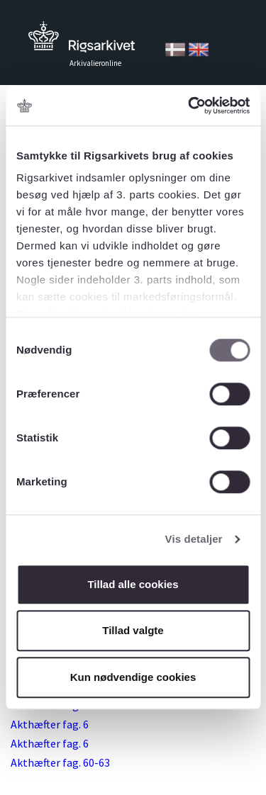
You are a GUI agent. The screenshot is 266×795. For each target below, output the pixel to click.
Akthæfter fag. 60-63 (60, 762)
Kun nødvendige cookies (133, 677)
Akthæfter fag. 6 (50, 724)
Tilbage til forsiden (81, 40)
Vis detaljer (194, 539)
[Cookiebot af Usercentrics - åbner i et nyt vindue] (189, 105)
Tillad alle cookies (132, 584)
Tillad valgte (132, 630)
